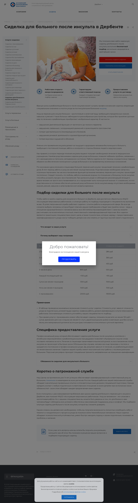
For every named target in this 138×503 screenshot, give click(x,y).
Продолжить (69, 259)
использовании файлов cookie (74, 492)
